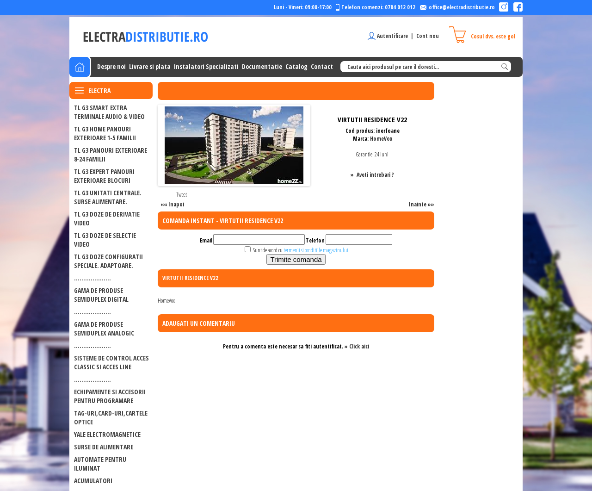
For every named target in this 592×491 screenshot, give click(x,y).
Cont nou (427, 36)
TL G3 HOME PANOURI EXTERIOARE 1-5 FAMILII (105, 133)
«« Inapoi (172, 204)
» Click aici (357, 346)
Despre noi (111, 66)
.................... (92, 277)
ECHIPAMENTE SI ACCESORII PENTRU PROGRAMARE (110, 396)
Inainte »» (421, 204)
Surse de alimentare (103, 446)
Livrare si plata (150, 66)
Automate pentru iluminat (100, 463)
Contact (322, 66)
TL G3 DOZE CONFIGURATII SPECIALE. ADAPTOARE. (108, 261)
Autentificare (392, 36)
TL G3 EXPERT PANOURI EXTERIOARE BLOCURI (104, 176)
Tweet (181, 195)
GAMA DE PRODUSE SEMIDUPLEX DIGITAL (101, 295)
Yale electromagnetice (107, 434)
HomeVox (381, 139)
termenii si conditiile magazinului (316, 250)
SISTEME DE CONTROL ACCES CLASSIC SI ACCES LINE (111, 362)
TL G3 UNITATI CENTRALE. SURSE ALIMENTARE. (108, 197)
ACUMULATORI (93, 480)
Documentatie (262, 66)
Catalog (296, 66)
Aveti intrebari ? (375, 175)
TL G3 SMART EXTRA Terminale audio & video (109, 112)
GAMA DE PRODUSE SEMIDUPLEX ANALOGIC (104, 328)
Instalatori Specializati (206, 66)
